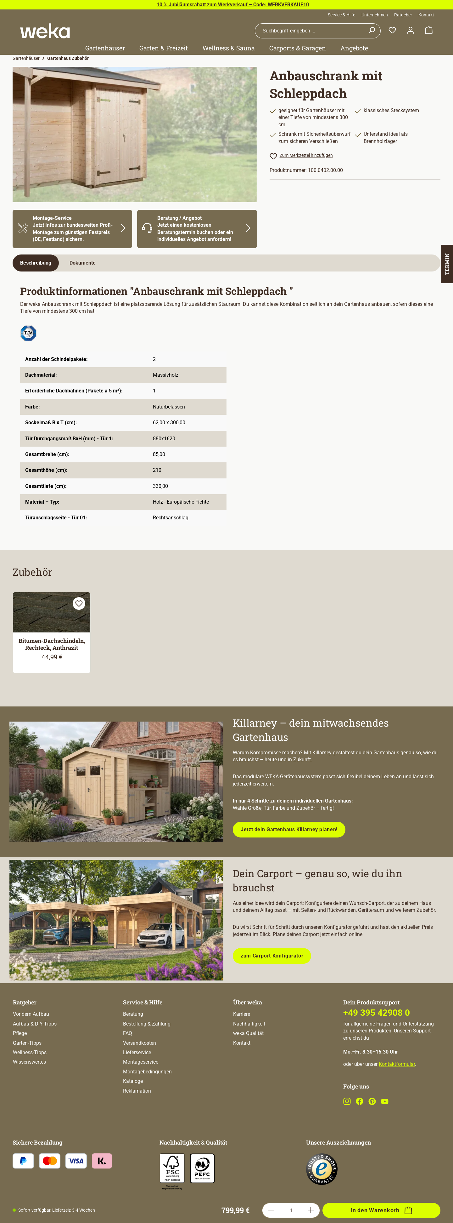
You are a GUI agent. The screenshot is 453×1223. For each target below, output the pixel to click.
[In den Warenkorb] (381, 995)
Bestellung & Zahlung (147, 1049)
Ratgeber (403, 14)
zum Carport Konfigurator (272, 956)
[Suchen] (372, 30)
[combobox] (309, 30)
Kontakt (426, 14)
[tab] (36, 262)
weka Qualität (248, 1058)
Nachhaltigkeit (249, 1049)
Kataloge (133, 1106)
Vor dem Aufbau (31, 1039)
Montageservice (140, 1087)
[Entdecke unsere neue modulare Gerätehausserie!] (116, 782)
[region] (134, 134)
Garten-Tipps (27, 1068)
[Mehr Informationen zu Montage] (72, 229)
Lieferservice (137, 1078)
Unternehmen (374, 14)
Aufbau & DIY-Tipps (35, 1049)
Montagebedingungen (147, 1097)
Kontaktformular (397, 1089)
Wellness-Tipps (30, 1078)
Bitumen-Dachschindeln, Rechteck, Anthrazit (52, 644)
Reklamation (137, 1116)
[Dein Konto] (410, 31)
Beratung (133, 1039)
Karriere (241, 1039)
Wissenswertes (29, 1087)
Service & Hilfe (341, 14)
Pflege (20, 1058)
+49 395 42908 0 (376, 1038)
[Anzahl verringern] (271, 995)
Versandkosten (139, 1068)
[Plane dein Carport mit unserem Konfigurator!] (116, 920)
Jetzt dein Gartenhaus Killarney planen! (289, 829)
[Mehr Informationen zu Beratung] (197, 229)
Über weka (247, 1027)
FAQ (127, 1058)
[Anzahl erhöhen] (311, 995)
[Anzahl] (291, 995)
